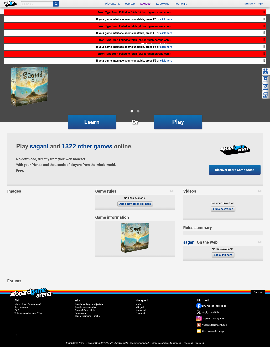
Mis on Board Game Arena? (27, 304)
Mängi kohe (112, 3)
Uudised (130, 3)
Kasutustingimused (139, 343)
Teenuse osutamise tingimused (165, 343)
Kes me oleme (21, 307)
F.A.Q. (17, 310)
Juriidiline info (121, 343)
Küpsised (199, 343)
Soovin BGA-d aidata (85, 310)
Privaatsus (188, 343)
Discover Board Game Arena (234, 170)
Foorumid (181, 3)
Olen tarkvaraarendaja (85, 307)
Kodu (138, 304)
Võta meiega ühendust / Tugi (28, 313)
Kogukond (162, 3)
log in (260, 4)
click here (166, 19)
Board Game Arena (75, 343)
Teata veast (80, 313)
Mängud (145, 3)
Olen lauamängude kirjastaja (89, 304)
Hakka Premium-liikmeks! (87, 316)
